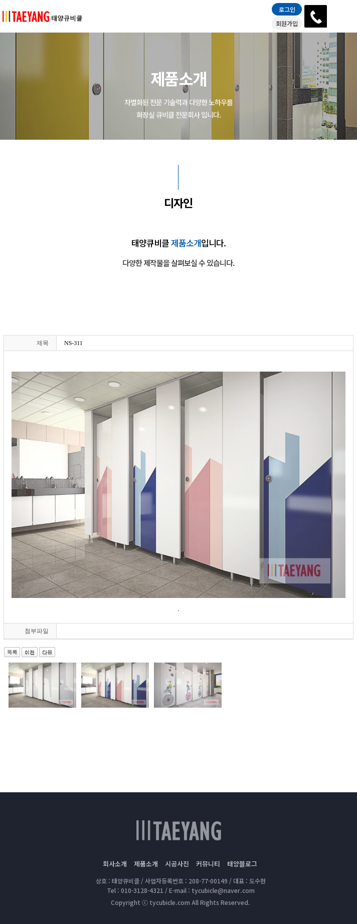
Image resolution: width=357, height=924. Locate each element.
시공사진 (177, 863)
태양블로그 (242, 863)
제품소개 (146, 863)
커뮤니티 (208, 863)
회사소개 (115, 863)
